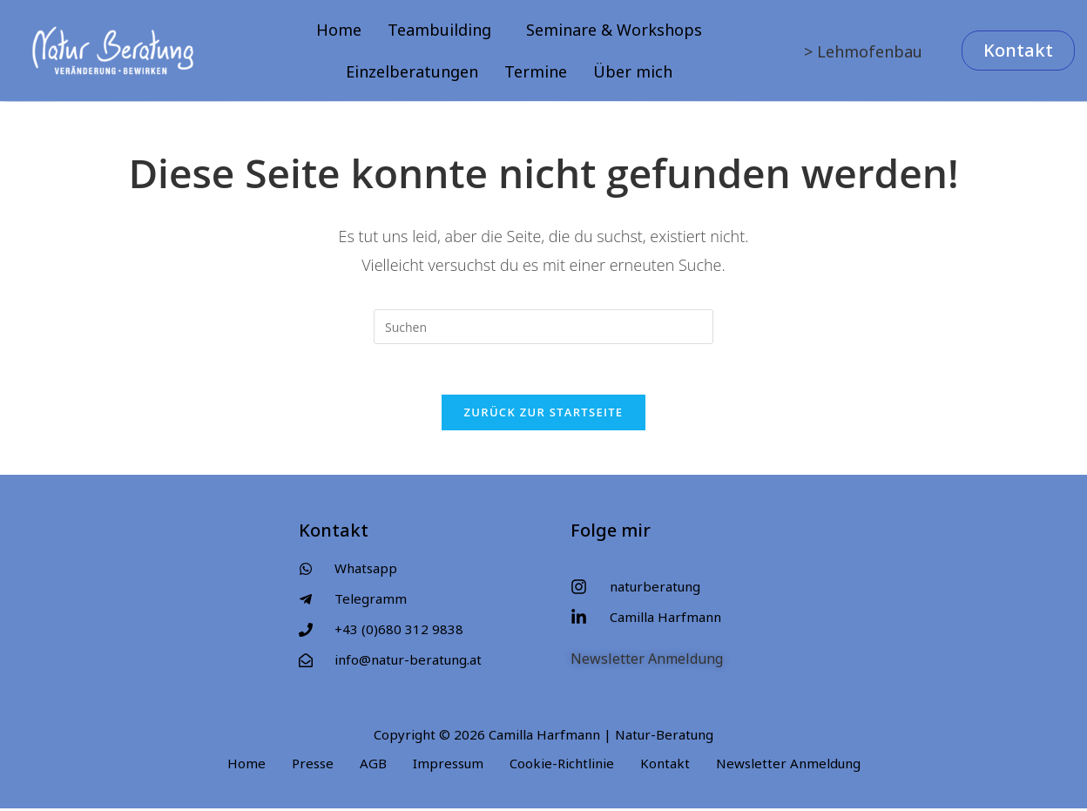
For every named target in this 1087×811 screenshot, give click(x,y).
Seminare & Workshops (614, 29)
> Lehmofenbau (863, 51)
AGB (373, 765)
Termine (535, 71)
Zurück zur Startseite (544, 414)
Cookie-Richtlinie (562, 765)
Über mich (632, 71)
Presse (313, 765)
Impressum (448, 765)
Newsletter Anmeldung (647, 661)
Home (338, 29)
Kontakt (665, 765)
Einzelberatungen (412, 71)
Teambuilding (439, 29)
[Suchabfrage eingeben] (543, 326)
